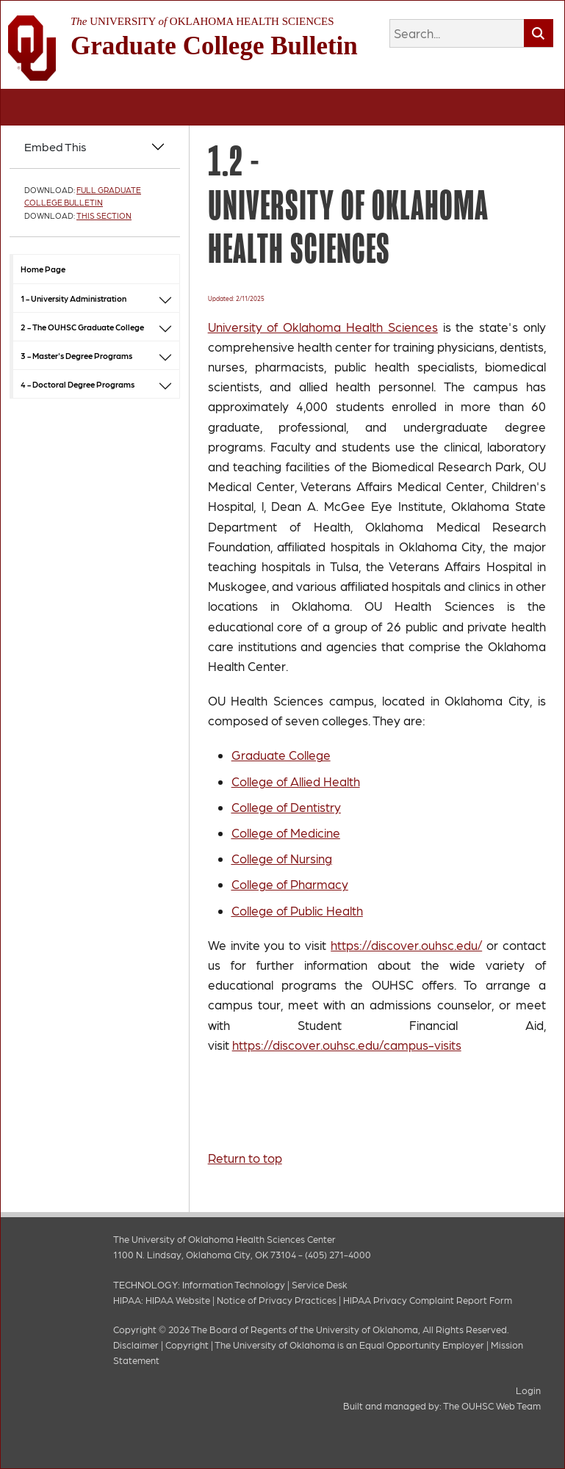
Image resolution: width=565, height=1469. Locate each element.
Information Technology (233, 1284)
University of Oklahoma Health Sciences (323, 326)
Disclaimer (136, 1344)
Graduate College (281, 754)
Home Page (43, 269)
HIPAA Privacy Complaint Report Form (427, 1299)
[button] (165, 297)
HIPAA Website (177, 1299)
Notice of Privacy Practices (277, 1299)
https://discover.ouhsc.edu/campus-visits (346, 1044)
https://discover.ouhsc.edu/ (406, 944)
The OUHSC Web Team (492, 1405)
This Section (104, 215)
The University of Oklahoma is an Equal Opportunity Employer (349, 1344)
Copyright (187, 1344)
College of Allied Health (295, 781)
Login (528, 1390)
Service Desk (320, 1284)
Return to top (245, 1157)
